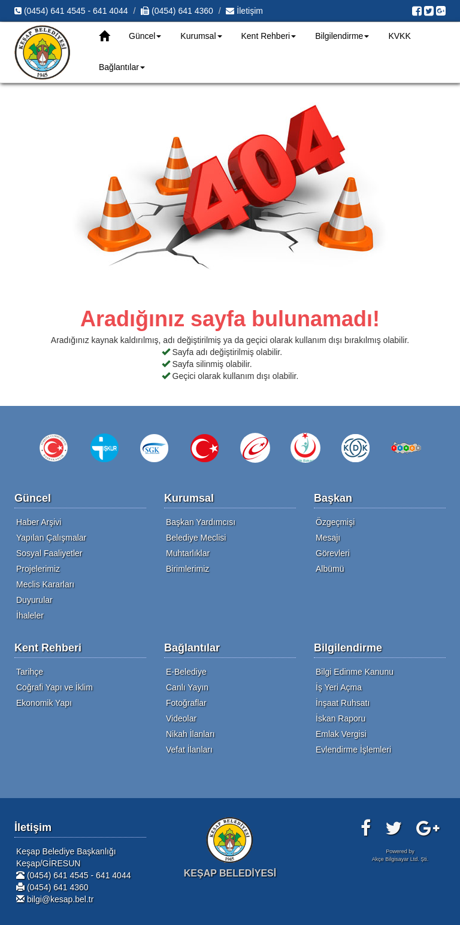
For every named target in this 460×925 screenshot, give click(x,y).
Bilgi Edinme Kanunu (355, 672)
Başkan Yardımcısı (200, 522)
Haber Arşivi (38, 522)
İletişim (244, 11)
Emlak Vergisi (341, 734)
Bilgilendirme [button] (342, 36)
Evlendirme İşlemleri (353, 749)
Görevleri (333, 553)
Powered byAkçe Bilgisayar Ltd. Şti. (400, 855)
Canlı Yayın (187, 687)
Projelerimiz (38, 569)
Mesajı (328, 537)
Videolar (181, 718)
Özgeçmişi (335, 522)
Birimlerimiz (187, 569)
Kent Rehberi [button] (268, 36)
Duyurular (34, 600)
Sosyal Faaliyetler (49, 553)
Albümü (330, 569)
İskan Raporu (340, 718)
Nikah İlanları (190, 734)
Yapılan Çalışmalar (51, 537)
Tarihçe (29, 672)
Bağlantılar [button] (122, 67)
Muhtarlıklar (188, 553)
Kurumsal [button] (201, 36)
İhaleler (30, 615)
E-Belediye (186, 672)
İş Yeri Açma (339, 687)
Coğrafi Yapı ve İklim (54, 687)
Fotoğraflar (186, 703)
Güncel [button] (145, 36)
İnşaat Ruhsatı (343, 703)
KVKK (399, 36)
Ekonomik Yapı (44, 703)
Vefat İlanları (189, 749)
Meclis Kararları (45, 584)
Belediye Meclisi (196, 537)
